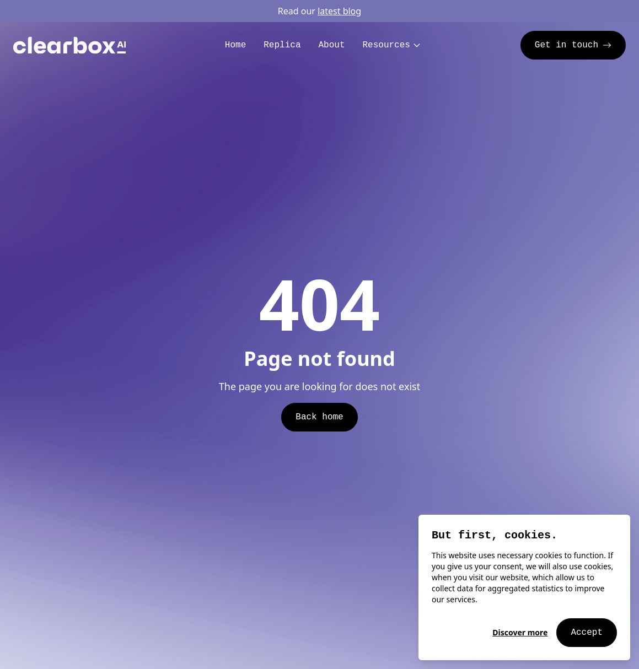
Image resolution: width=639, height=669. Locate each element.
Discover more (519, 632)
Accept (587, 633)
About (331, 45)
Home (235, 45)
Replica (282, 45)
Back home (319, 417)
